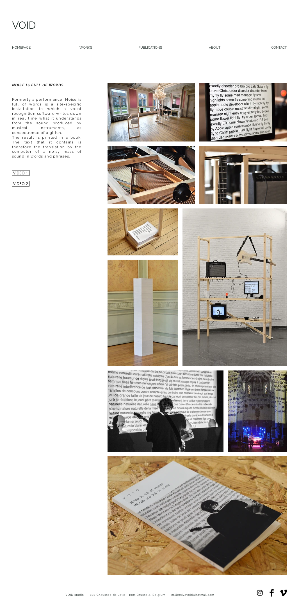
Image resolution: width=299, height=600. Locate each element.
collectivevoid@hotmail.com (192, 594)
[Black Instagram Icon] (260, 593)
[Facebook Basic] (271, 593)
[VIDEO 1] (20, 173)
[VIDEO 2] (20, 183)
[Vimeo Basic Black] (283, 593)
